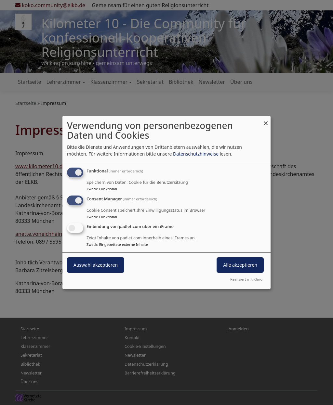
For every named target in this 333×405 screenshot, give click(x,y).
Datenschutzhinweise (196, 154)
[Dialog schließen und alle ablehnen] (266, 120)
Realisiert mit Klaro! (246, 279)
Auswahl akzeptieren (95, 265)
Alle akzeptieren (240, 265)
